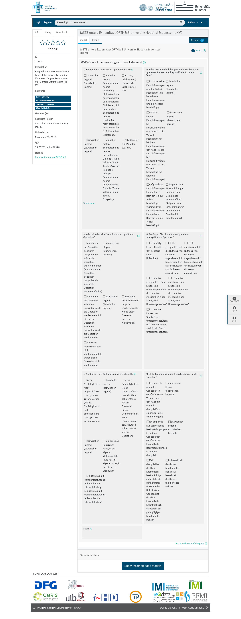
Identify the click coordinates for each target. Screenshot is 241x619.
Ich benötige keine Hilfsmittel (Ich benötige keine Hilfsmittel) (154, 251)
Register (48, 22)
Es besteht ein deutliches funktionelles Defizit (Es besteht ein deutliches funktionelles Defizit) (174, 473)
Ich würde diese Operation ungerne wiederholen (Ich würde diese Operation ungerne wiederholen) (130, 310)
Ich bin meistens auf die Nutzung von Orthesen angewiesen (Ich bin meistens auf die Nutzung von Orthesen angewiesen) (193, 258)
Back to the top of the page (191, 544)
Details (95, 40)
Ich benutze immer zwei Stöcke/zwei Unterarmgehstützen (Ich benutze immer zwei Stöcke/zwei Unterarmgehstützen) (157, 320)
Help (234, 309)
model (83, 40)
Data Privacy (74, 608)
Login (38, 22)
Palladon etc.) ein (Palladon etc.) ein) (130, 144)
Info (37, 32)
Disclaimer (59, 608)
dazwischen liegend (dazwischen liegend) (91, 81)
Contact (37, 608)
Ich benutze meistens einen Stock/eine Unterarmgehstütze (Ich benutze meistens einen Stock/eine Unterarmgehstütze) (178, 291)
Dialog (47, 32)
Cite (234, 319)
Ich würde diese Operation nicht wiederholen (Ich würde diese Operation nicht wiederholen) (92, 354)
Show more (89, 203)
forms (198, 50)
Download (61, 32)
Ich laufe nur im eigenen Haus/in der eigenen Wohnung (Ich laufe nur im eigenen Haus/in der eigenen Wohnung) (111, 456)
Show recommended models (143, 566)
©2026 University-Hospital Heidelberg (182, 608)
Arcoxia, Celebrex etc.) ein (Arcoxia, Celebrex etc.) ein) (129, 83)
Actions (192, 22)
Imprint (47, 608)
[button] (198, 40)
